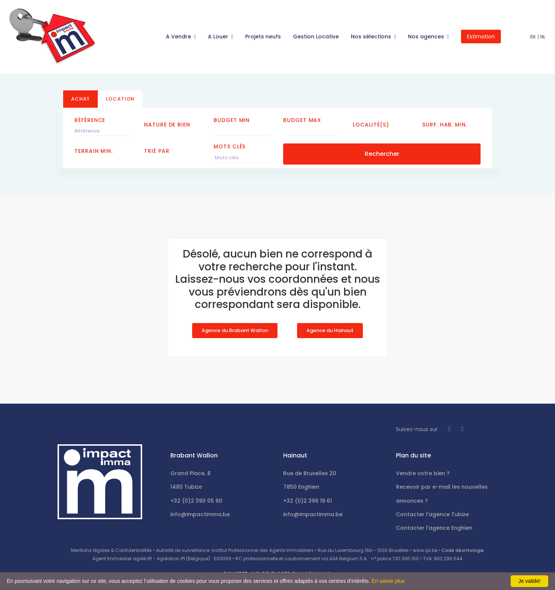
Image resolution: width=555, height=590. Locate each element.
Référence (89, 120)
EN (533, 37)
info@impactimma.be (200, 514)
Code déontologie (462, 550)
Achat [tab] (80, 98)
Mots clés (230, 146)
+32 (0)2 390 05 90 (196, 501)
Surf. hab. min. (444, 124)
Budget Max (302, 120)
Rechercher (382, 153)
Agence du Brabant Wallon (235, 330)
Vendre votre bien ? (423, 473)
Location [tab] (120, 98)
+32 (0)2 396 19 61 (307, 501)
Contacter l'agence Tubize (432, 514)
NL (543, 37)
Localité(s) (371, 124)
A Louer (219, 36)
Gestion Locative (316, 36)
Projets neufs (263, 36)
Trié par (156, 151)
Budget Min (232, 120)
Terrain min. (93, 151)
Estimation (481, 36)
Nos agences (427, 36)
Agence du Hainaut (329, 330)
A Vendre (179, 36)
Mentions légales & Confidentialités (111, 550)
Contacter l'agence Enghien (434, 528)
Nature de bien (167, 124)
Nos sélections (372, 36)
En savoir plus (388, 581)
